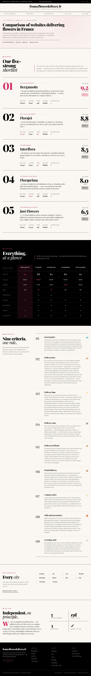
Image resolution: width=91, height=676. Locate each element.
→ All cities (67, 13)
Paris (80, 577)
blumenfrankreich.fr (83, 672)
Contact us (75, 651)
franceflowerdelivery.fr (70, 672)
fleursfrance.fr (59, 672)
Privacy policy (76, 653)
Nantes (54, 577)
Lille (53, 573)
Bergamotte (29, 87)
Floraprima (29, 180)
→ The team (84, 13)
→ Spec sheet (29, 13)
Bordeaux (41, 573)
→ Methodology (48, 13)
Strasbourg (42, 582)
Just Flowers (29, 211)
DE (87, 1)
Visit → (85, 93)
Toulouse (54, 582)
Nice (67, 577)
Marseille (81, 573)
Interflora (27, 149)
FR (82, 1)
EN (85, 1)
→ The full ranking (9, 13)
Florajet (26, 118)
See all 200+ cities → (10, 591)
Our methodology (76, 656)
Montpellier (42, 577)
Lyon (67, 573)
